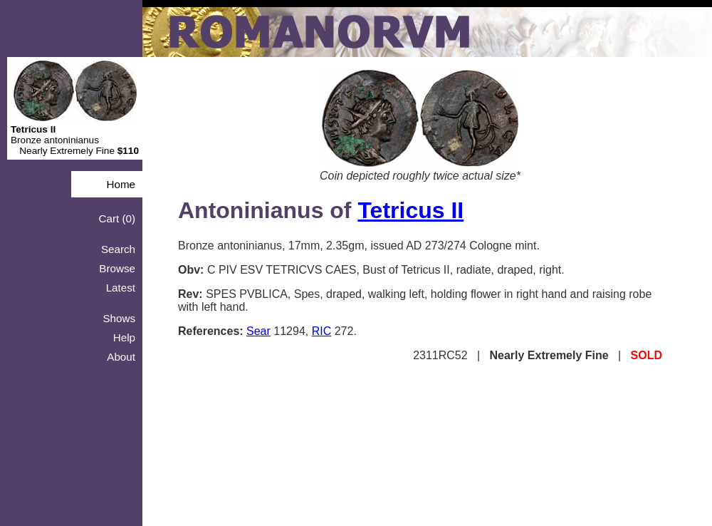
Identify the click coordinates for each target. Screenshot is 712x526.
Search (118, 249)
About (121, 357)
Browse (117, 268)
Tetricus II (410, 210)
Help (124, 337)
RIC (322, 331)
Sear (258, 331)
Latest (120, 288)
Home (120, 184)
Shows (119, 318)
